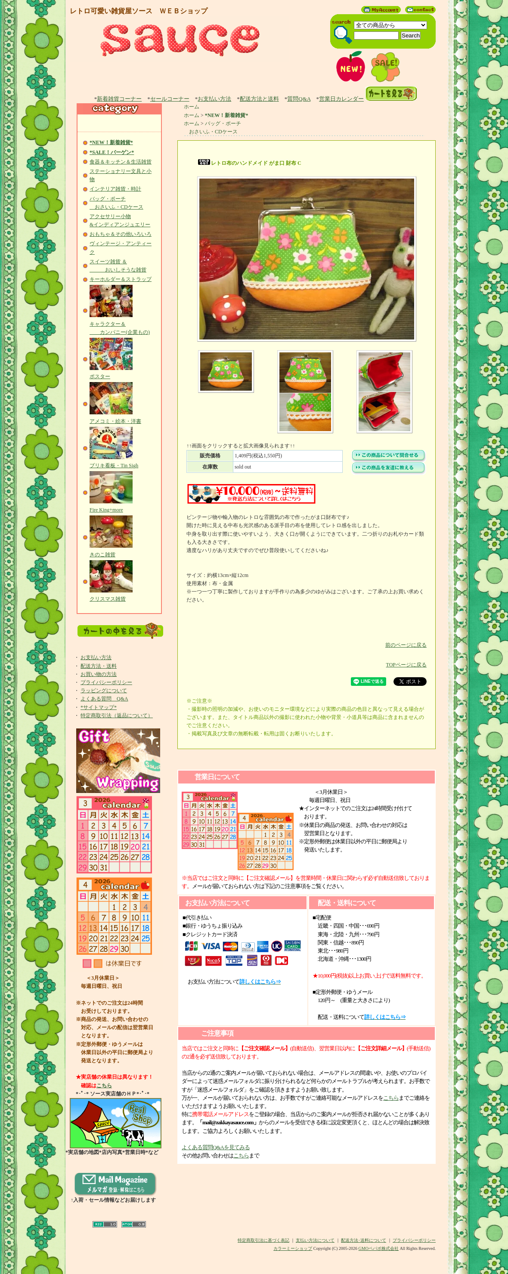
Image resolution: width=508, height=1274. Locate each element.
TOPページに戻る (306, 658)
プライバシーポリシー (106, 682)
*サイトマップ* (99, 707)
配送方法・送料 (99, 666)
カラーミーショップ (292, 1248)
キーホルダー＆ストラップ (121, 279)
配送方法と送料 (259, 99)
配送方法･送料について (363, 1240)
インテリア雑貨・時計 (115, 189)
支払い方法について (315, 1240)
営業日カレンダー (341, 99)
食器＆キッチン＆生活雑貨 (121, 162)
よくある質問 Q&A (104, 699)
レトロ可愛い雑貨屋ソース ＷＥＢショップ (139, 11)
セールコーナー (169, 99)
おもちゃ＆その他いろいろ (121, 234)
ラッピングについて (104, 691)
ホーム (191, 107)
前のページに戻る (306, 638)
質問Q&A (298, 99)
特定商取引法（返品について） (117, 716)
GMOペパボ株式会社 (379, 1248)
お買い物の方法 (99, 674)
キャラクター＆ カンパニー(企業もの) (120, 323)
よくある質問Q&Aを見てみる (216, 1147)
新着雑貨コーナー (119, 99)
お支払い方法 (214, 99)
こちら (104, 1086)
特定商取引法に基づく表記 (263, 1240)
